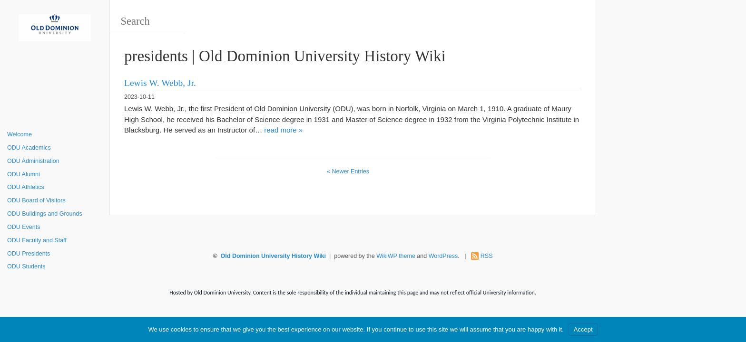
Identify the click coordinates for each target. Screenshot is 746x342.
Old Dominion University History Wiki (273, 256)
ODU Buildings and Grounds (44, 213)
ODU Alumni (23, 174)
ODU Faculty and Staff (37, 240)
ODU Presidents (28, 253)
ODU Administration (33, 161)
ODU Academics (29, 147)
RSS (487, 256)
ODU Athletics (25, 187)
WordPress (443, 256)
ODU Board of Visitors (36, 200)
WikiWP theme (395, 256)
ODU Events (23, 227)
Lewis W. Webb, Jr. (160, 83)
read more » (283, 130)
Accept (583, 329)
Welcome (19, 134)
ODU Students (26, 266)
